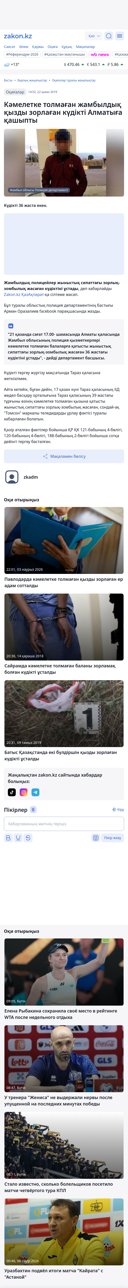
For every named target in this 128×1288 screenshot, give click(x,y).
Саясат (9, 46)
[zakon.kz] (18, 35)
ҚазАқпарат (32, 294)
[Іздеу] (108, 35)
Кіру (120, 809)
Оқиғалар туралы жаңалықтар (73, 80)
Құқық (67, 46)
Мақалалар (85, 46)
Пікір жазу (112, 837)
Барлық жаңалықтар (32, 80)
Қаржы (38, 46)
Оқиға (53, 46)
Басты (8, 80)
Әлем (23, 46)
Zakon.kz (12, 294)
